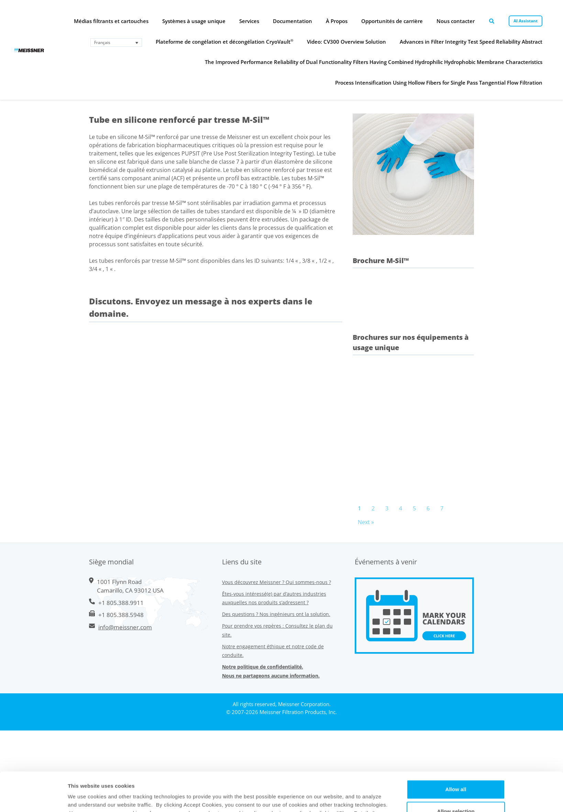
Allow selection (455, 442)
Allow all (455, 420)
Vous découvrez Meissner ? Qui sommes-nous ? (276, 582)
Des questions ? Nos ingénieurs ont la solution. (276, 614)
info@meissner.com (125, 627)
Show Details (338, 466)
